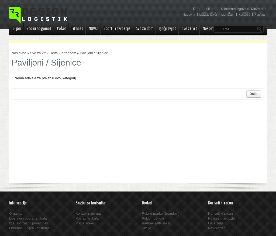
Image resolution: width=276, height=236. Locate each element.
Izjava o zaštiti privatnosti (28, 223)
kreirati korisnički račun (248, 13)
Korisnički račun (220, 213)
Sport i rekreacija (117, 28)
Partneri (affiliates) (156, 223)
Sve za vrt (189, 28)
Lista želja (216, 223)
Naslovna (19, 53)
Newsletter (216, 228)
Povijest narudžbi (221, 218)
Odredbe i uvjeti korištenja (29, 228)
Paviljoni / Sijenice (94, 53)
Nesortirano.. (213, 28)
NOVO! (93, 28)
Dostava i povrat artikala (28, 218)
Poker (61, 28)
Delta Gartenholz (63, 53)
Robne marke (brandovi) (161, 213)
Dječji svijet (167, 28)
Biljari (17, 28)
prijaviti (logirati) (214, 13)
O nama (15, 213)
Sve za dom (144, 28)
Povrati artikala (87, 218)
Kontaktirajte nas (88, 213)
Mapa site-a (84, 223)
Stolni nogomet (38, 28)
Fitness (77, 28)
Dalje (253, 94)
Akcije (146, 228)
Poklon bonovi (153, 218)
